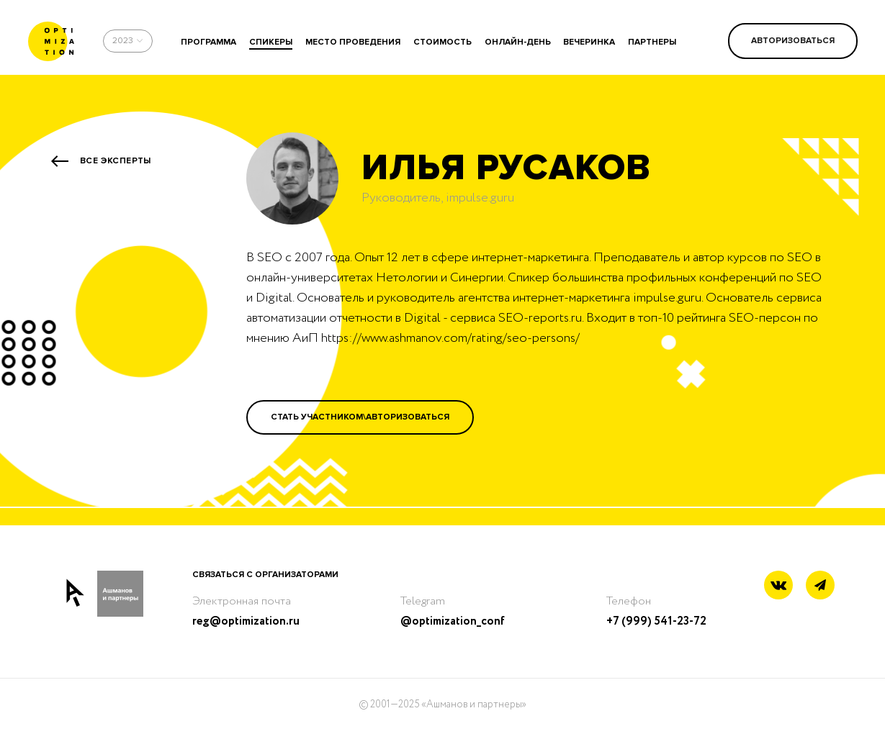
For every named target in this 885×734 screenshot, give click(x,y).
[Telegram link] (820, 586)
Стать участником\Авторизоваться (360, 417)
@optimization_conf (452, 621)
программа (208, 42)
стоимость (442, 42)
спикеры (270, 42)
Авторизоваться (793, 40)
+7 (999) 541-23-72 (656, 621)
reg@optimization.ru (246, 621)
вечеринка (589, 42)
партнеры (652, 42)
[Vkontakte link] (778, 587)
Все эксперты (115, 160)
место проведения (352, 42)
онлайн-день (518, 42)
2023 (122, 40)
